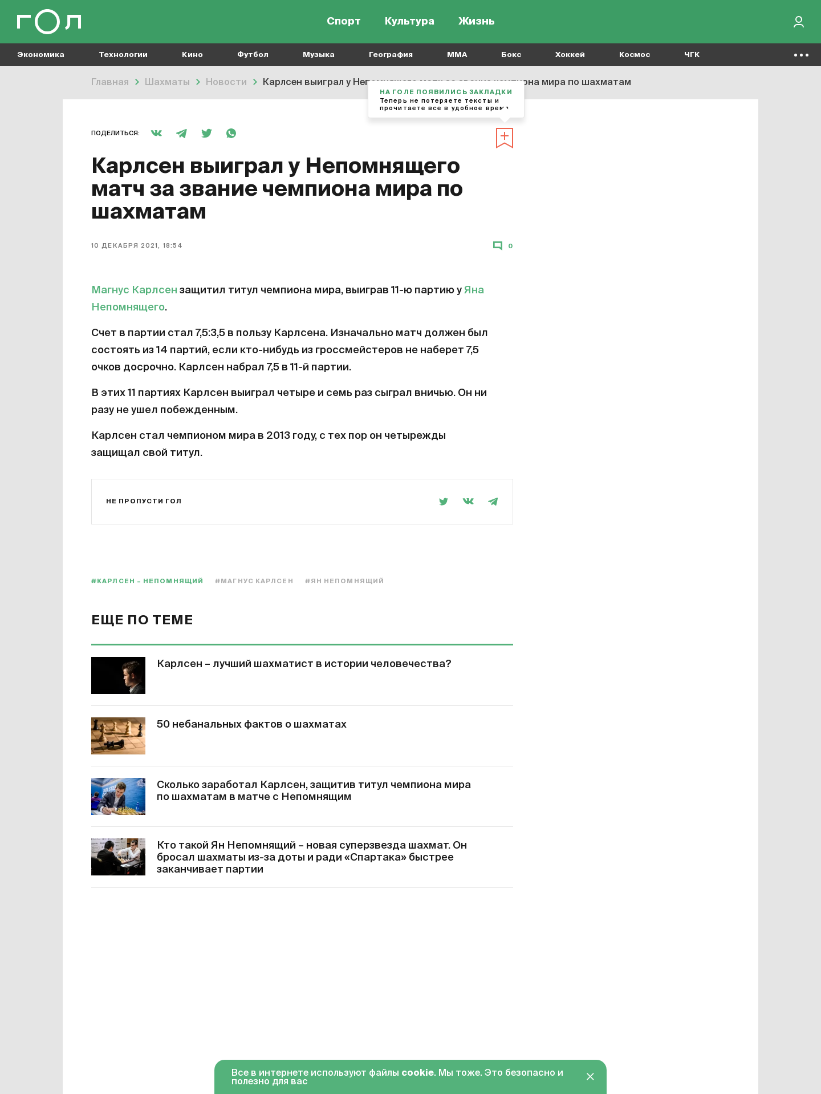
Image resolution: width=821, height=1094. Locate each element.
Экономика (40, 57)
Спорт (344, 23)
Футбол (253, 57)
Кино (192, 57)
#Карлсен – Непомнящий (147, 581)
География (391, 57)
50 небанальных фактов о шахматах (252, 725)
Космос (634, 57)
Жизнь (476, 23)
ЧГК (692, 57)
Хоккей (570, 57)
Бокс (511, 57)
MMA (457, 57)
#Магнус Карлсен (254, 581)
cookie (417, 1073)
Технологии (123, 57)
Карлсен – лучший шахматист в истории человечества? (304, 664)
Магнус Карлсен (134, 290)
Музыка (319, 57)
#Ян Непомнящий (344, 581)
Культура (409, 23)
